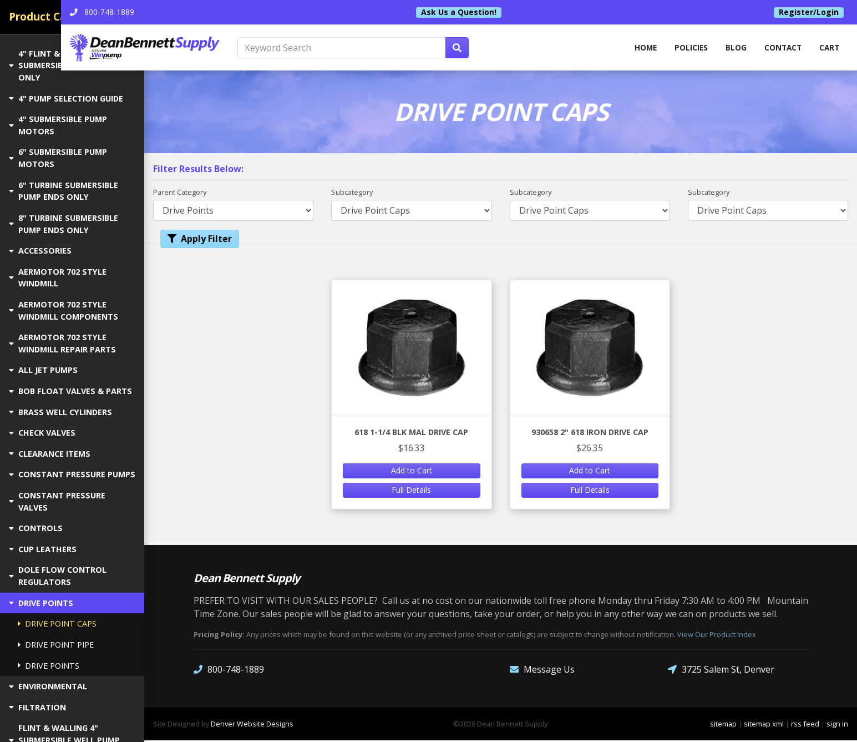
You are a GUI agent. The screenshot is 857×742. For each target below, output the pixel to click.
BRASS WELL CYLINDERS (60, 412)
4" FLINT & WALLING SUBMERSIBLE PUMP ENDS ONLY (64, 65)
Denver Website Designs (252, 725)
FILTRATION (37, 707)
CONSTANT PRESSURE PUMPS (72, 474)
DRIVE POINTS (41, 603)
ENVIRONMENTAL (48, 686)
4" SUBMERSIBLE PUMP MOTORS (58, 125)
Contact (780, 48)
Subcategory (352, 193)
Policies (686, 48)
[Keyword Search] (402, 48)
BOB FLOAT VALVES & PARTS (70, 391)
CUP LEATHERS (43, 549)
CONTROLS (36, 528)
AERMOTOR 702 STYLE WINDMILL (58, 277)
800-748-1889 (229, 671)
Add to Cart (411, 472)
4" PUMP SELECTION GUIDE (66, 98)
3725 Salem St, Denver (721, 671)
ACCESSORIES (40, 250)
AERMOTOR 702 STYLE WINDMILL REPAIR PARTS (62, 343)
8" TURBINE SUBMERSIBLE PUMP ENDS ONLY (63, 224)
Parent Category (179, 193)
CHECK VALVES (42, 432)
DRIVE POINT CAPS (57, 623)
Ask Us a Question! (500, 12)
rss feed (805, 725)
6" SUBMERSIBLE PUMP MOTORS (58, 158)
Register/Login (809, 12)
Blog (732, 48)
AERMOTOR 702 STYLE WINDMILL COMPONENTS (63, 310)
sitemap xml (764, 725)
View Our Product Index (716, 635)
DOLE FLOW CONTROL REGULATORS (58, 575)
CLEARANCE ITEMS (49, 453)
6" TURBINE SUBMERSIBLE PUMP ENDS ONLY (63, 191)
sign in (837, 725)
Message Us (542, 671)
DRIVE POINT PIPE (56, 644)
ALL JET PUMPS (43, 370)
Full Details (411, 491)
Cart (828, 48)
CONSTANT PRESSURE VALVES (57, 501)
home (639, 48)
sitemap (723, 725)
